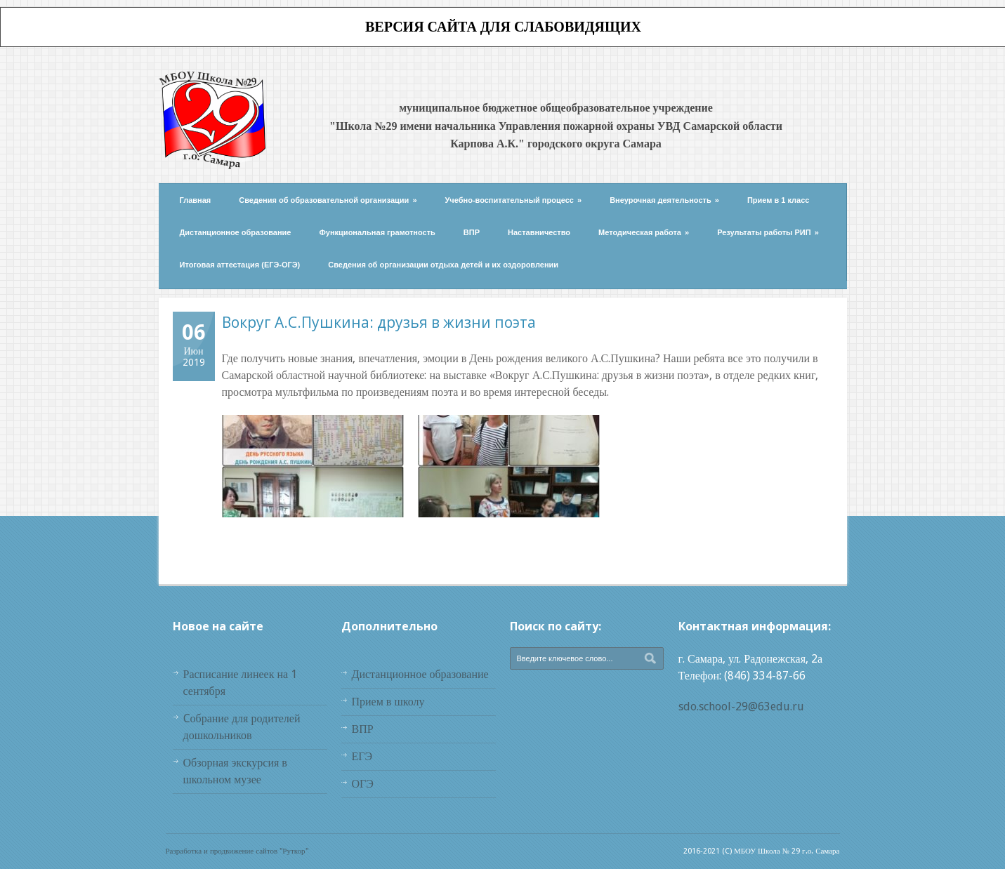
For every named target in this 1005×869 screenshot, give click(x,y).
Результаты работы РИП (768, 232)
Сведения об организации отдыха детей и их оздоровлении (443, 264)
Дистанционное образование (235, 232)
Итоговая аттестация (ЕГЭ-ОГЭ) (240, 264)
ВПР (472, 232)
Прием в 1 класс (778, 200)
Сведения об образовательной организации (327, 200)
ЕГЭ (362, 756)
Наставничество (539, 232)
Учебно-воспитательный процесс (513, 200)
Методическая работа (643, 232)
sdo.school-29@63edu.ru (741, 706)
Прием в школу (388, 701)
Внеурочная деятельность (664, 200)
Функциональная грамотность (377, 232)
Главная (195, 200)
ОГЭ (363, 783)
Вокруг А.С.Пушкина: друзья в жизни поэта (379, 322)
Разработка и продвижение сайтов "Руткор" (237, 851)
